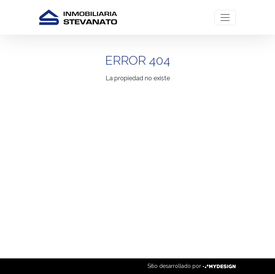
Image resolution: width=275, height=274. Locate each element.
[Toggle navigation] (225, 17)
